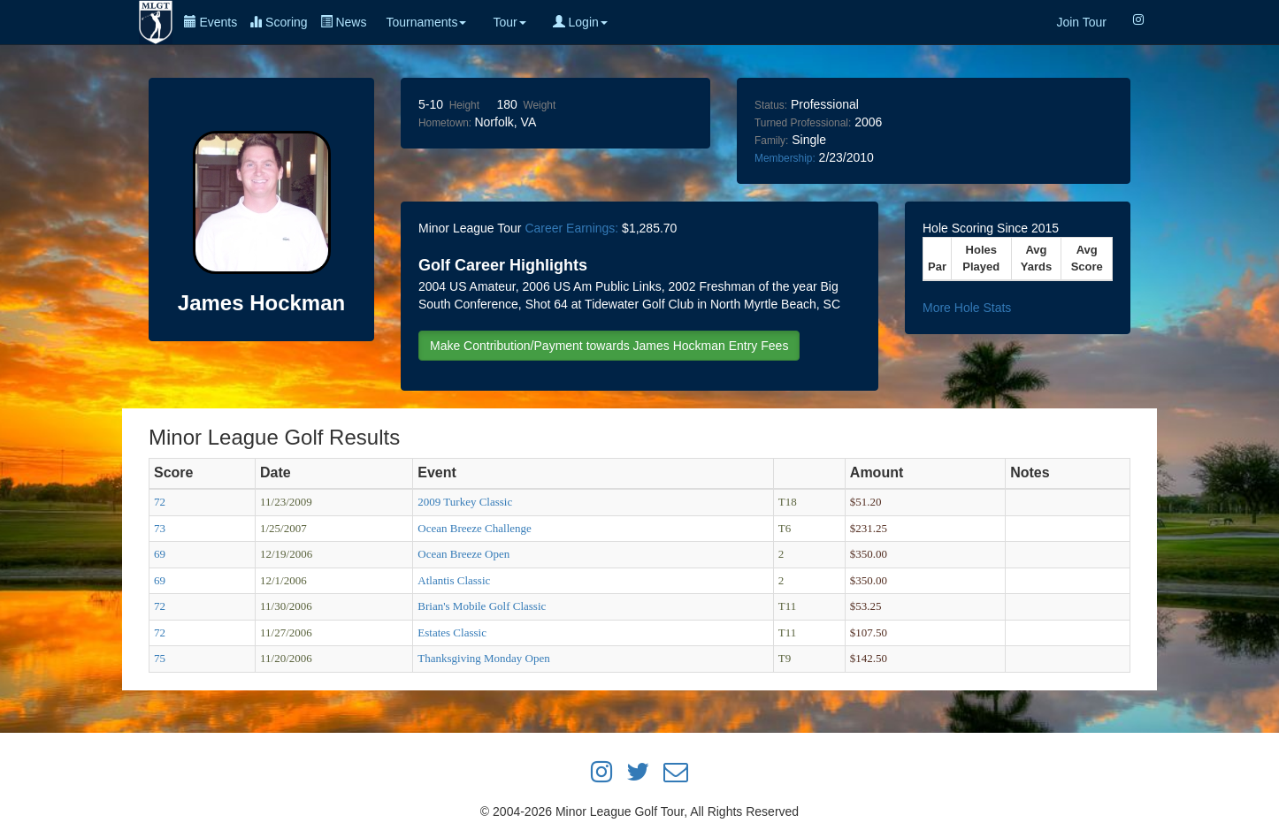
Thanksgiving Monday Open (483, 658)
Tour (509, 22)
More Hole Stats (967, 308)
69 (159, 553)
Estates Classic (451, 632)
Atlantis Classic (453, 580)
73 (159, 528)
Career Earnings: (571, 228)
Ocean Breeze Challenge (474, 528)
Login (580, 22)
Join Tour (1081, 22)
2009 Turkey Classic (464, 501)
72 (159, 501)
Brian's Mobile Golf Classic (481, 606)
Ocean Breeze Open (463, 553)
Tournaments (426, 22)
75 (159, 658)
